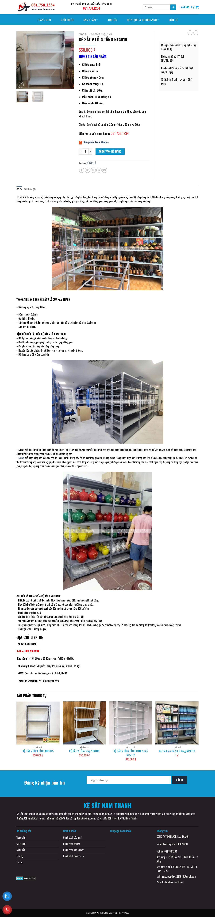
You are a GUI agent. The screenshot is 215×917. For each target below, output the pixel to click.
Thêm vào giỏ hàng (110, 151)
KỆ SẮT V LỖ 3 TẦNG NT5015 (38, 751)
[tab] (19, 189)
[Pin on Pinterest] (99, 170)
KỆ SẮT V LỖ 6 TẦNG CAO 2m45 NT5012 (130, 753)
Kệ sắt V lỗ (21, 197)
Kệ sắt (21, 450)
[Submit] (173, 7)
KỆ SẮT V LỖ (107, 34)
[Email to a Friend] (93, 170)
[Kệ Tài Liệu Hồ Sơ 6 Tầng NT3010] (177, 722)
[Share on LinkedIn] (104, 170)
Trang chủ (44, 19)
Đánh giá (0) (30, 189)
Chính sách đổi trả (71, 844)
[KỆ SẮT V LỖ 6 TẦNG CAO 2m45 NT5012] (130, 722)
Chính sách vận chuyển (73, 850)
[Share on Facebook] (81, 170)
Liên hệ (173, 19)
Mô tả (19, 189)
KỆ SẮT (44, 596)
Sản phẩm (90, 19)
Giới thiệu (67, 19)
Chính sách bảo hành (72, 837)
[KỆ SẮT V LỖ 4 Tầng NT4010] (84, 722)
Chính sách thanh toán (73, 856)
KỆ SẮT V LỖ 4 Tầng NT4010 (84, 751)
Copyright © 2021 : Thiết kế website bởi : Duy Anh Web (107, 912)
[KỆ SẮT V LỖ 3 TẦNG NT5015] (38, 722)
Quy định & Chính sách (143, 19)
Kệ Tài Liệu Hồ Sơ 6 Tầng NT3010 (177, 751)
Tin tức (112, 19)
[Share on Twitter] (87, 170)
